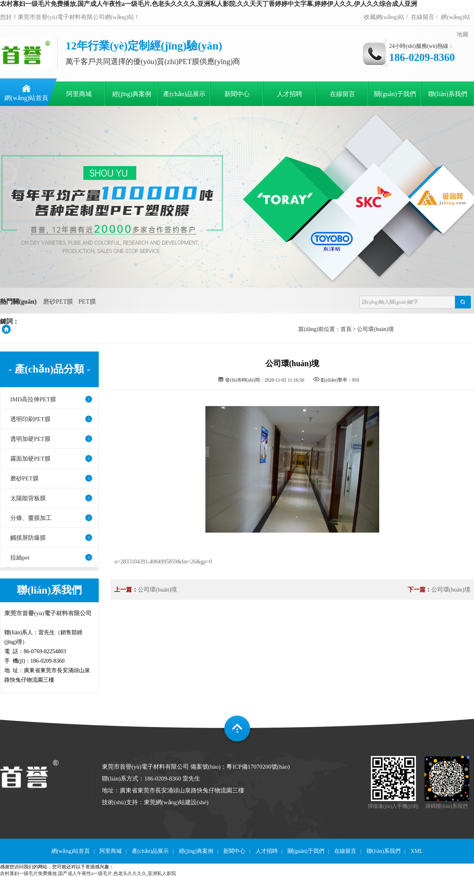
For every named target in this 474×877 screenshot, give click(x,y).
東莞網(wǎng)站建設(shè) (176, 802)
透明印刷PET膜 (30, 419)
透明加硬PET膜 (30, 439)
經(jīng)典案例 (132, 94)
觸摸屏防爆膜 (28, 538)
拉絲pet (19, 557)
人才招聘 (289, 94)
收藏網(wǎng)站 (384, 17)
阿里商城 (79, 94)
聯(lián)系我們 (447, 94)
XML (416, 851)
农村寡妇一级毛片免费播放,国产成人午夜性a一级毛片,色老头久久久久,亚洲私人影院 (88, 873)
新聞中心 (237, 94)
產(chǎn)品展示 (184, 94)
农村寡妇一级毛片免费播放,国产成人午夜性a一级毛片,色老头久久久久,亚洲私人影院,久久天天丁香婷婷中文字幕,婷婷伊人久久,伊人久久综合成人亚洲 (208, 3)
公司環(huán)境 (375, 329)
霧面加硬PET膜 (30, 459)
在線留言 (422, 17)
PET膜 (87, 301)
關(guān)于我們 (395, 94)
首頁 (346, 329)
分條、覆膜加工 (31, 518)
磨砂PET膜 (58, 301)
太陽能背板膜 (28, 498)
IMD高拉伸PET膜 (33, 399)
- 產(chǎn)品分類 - (49, 369)
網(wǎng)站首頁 (26, 98)
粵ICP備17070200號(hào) (258, 767)
